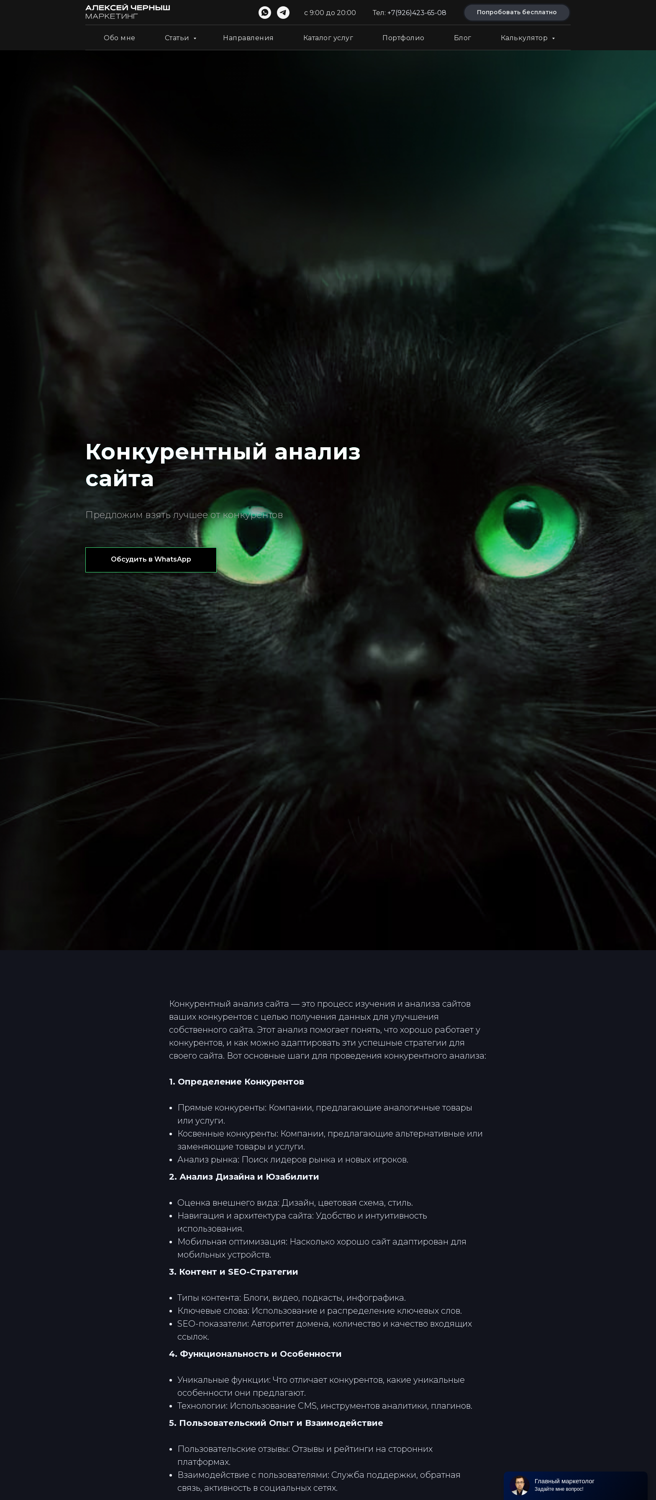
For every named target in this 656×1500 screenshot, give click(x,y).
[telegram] (283, 12)
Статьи (178, 38)
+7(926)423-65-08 (416, 13)
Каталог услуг (328, 38)
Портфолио (403, 38)
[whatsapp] (265, 12)
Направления (248, 38)
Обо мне (120, 38)
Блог (463, 38)
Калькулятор (525, 38)
